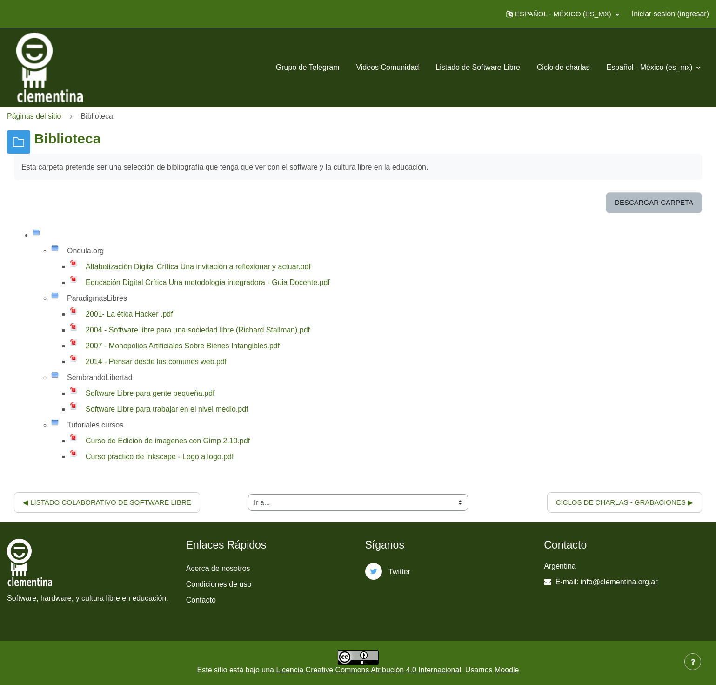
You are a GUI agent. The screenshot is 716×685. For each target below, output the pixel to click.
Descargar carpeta (654, 202)
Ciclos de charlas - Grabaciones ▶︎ (624, 502)
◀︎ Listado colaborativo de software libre (107, 502)
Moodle (507, 670)
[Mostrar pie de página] (692, 661)
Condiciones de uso (219, 584)
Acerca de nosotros (218, 568)
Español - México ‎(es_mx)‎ (651, 67)
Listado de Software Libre (477, 67)
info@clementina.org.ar (619, 582)
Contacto (201, 600)
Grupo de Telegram (308, 67)
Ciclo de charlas (563, 67)
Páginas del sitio (34, 116)
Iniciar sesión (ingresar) (670, 14)
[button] (562, 14)
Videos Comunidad (387, 67)
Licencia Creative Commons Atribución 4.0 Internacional (368, 670)
